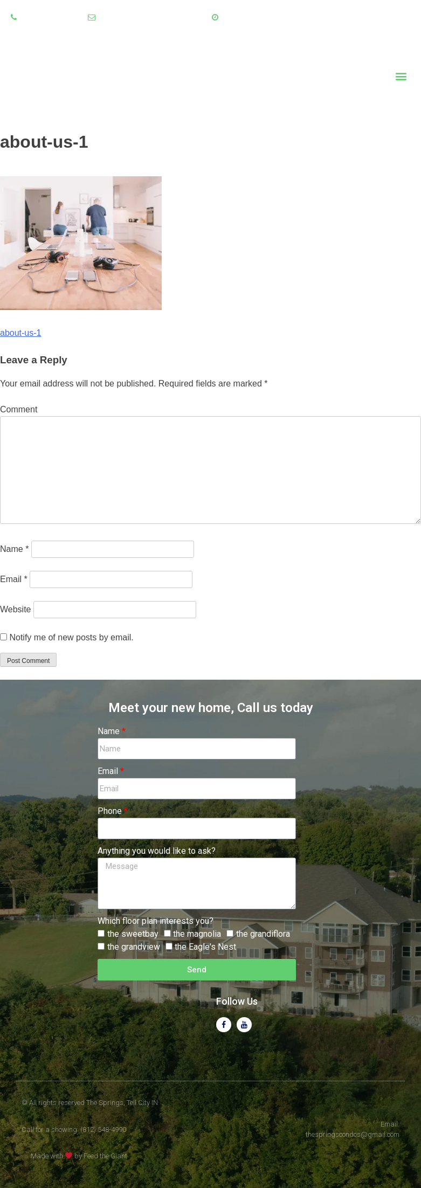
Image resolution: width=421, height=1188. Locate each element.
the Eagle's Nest (205, 947)
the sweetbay (132, 934)
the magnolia (197, 934)
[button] (401, 76)
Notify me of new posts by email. (71, 637)
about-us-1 (21, 332)
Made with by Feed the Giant (79, 1156)
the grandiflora (263, 934)
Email (13, 579)
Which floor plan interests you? (155, 921)
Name (14, 549)
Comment (18, 409)
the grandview (133, 947)
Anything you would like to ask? (157, 851)
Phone (110, 811)
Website (15, 609)
